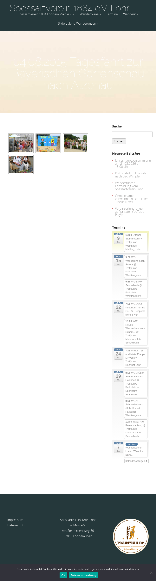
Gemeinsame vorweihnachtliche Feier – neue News (131, 199)
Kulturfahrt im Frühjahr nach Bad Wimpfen (131, 174)
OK (63, 575)
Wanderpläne (89, 14)
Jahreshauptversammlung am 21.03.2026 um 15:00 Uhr (133, 163)
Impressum (15, 520)
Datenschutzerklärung (83, 575)
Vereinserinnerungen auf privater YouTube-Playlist (130, 211)
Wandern (129, 14)
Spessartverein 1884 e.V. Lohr (69, 8)
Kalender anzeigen (136, 461)
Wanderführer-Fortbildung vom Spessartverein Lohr (129, 186)
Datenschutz (16, 525)
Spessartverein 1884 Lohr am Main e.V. (45, 14)
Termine (112, 14)
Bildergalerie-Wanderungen (77, 24)
